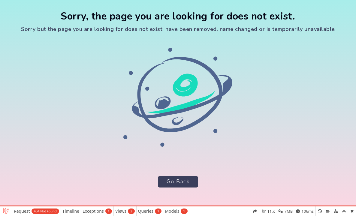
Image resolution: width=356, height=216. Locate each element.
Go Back (177, 181)
